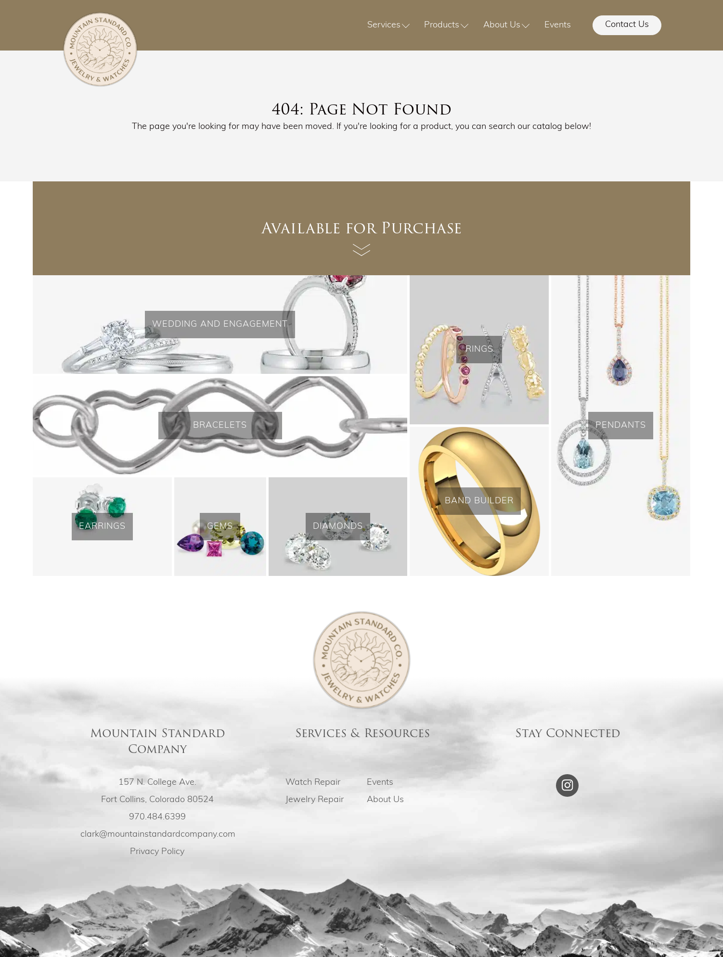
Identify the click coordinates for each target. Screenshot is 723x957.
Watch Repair (312, 782)
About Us (506, 25)
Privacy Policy (157, 851)
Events (557, 25)
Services (388, 25)
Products (446, 25)
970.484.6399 (157, 817)
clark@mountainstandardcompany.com (157, 834)
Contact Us (627, 24)
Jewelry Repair (314, 799)
